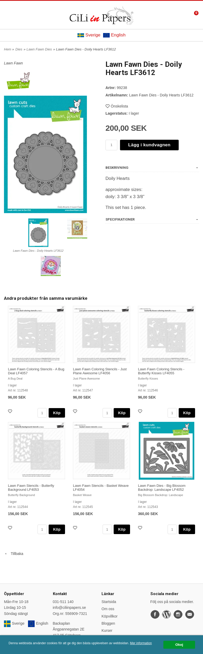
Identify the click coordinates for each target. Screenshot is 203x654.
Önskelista (116, 106)
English (114, 35)
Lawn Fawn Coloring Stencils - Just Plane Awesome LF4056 (100, 371)
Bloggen (108, 623)
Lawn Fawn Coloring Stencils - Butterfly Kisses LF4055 (161, 371)
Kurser (107, 630)
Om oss (108, 609)
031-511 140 (63, 602)
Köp (57, 413)
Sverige (88, 35)
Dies (18, 49)
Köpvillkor (110, 616)
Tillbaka (13, 554)
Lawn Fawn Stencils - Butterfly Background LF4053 (31, 488)
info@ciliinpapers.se (69, 607)
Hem (7, 49)
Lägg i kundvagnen (149, 144)
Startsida (109, 602)
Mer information (141, 643)
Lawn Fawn (13, 63)
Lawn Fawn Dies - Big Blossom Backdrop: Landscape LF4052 (162, 488)
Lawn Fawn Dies (39, 49)
